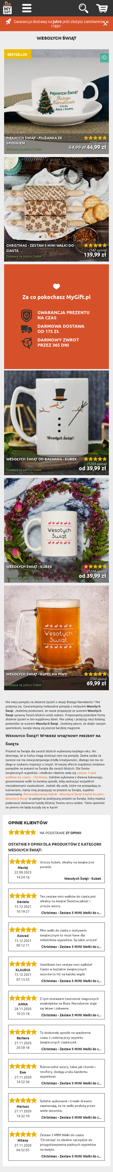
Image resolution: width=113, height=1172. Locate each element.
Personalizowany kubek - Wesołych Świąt (53, 794)
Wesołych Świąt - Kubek (82, 879)
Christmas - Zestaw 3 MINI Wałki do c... (71, 913)
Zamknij (105, 23)
